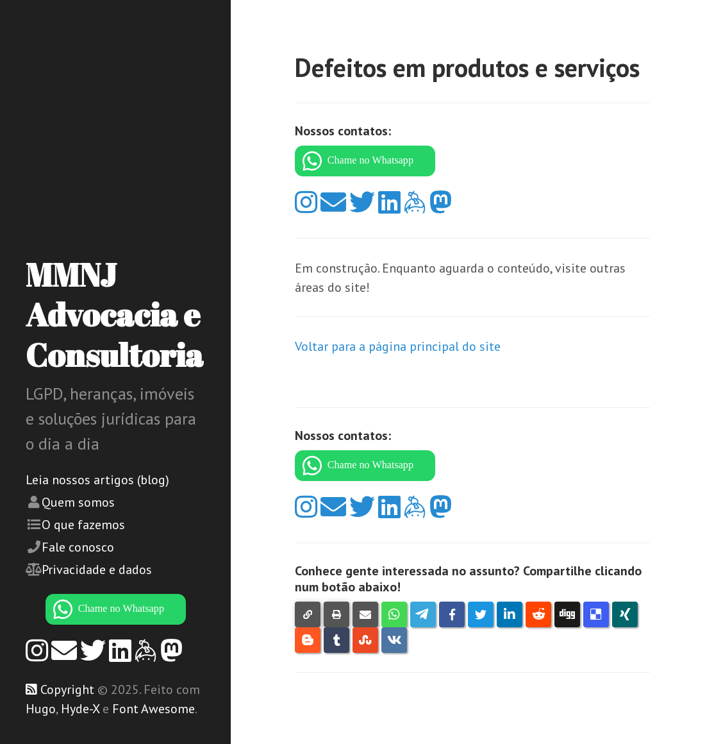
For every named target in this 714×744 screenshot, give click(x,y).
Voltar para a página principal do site (398, 346)
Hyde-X (80, 708)
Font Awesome (153, 708)
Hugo (41, 708)
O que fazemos (83, 524)
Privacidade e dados (97, 569)
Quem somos (78, 502)
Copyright (67, 689)
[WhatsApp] (115, 609)
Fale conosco (78, 547)
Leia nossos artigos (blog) (97, 479)
